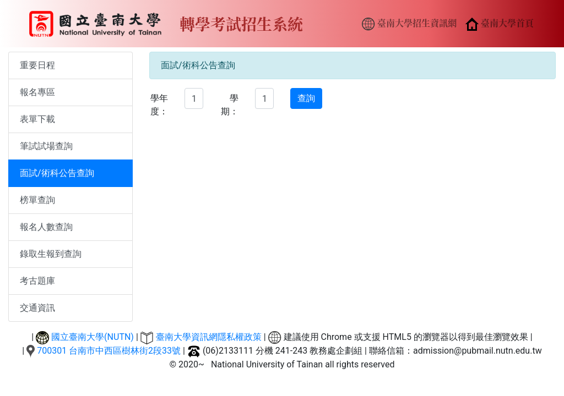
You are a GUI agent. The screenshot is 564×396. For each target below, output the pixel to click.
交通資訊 (37, 307)
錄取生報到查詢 (51, 254)
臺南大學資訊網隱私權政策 (209, 337)
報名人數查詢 (46, 227)
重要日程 (37, 65)
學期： (229, 105)
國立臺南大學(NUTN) (92, 337)
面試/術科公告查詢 (57, 173)
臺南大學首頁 (499, 23)
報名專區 (37, 92)
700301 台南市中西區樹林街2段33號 (109, 350)
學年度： (159, 105)
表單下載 (37, 119)
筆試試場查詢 (46, 146)
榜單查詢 (37, 200)
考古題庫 (37, 281)
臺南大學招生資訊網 (409, 23)
